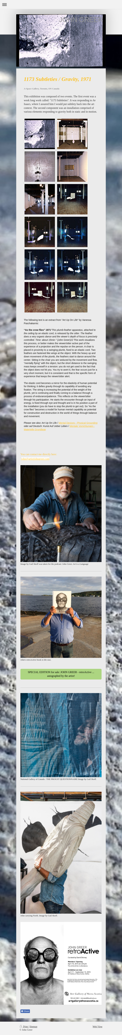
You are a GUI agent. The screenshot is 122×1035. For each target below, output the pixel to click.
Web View (97, 1026)
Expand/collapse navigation (61, 4)
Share (25, 1011)
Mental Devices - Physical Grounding (78, 423)
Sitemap (33, 1026)
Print (24, 1026)
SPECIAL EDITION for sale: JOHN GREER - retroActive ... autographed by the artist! (61, 674)
